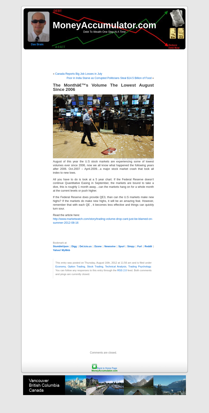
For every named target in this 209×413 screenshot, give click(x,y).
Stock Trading (95, 266)
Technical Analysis (115, 266)
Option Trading (76, 266)
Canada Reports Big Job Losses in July (78, 73)
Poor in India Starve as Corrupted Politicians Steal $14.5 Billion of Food (109, 78)
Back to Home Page (107, 368)
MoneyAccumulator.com (104, 25)
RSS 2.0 (122, 270)
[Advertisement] (104, 58)
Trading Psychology (139, 266)
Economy (60, 266)
